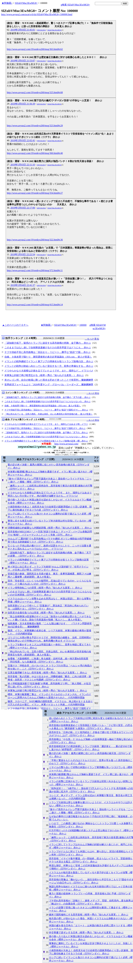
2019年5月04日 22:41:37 (22, 285)
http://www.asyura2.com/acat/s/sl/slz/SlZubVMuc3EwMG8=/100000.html (36, 14)
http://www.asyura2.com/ (66, 443)
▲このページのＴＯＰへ (15, 325)
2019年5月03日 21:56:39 (22, 103)
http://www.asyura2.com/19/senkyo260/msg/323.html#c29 (35, 125)
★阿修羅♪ (7, 3)
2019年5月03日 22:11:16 (22, 164)
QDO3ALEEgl (41, 30)
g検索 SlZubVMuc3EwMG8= (75, 4)
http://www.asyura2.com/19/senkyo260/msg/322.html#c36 (35, 239)
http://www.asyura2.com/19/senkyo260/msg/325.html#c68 (35, 92)
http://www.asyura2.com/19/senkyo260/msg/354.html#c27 (35, 193)
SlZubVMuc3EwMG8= (26, 3)
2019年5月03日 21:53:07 (22, 60)
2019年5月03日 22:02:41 (22, 140)
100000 (83, 325)
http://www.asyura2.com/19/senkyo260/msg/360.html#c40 (35, 153)
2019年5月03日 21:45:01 (22, 29)
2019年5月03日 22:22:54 (22, 254)
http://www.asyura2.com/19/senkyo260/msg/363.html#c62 (35, 49)
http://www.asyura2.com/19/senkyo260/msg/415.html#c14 (35, 304)
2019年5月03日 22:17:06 (22, 207)
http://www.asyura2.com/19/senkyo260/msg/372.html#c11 (35, 270)
